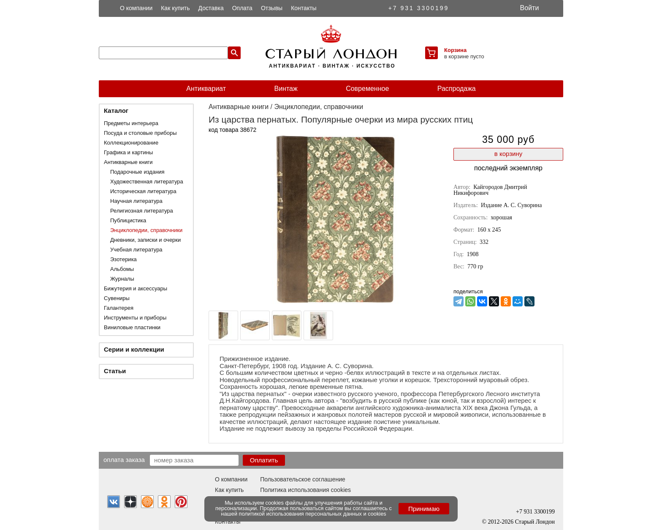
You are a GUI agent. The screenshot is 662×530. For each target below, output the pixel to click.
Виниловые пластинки (132, 327)
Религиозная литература (141, 211)
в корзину (508, 153)
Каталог (116, 110)
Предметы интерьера (131, 123)
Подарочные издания (137, 172)
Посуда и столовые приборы (140, 133)
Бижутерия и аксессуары (135, 288)
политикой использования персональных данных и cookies (312, 514)
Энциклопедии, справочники (146, 230)
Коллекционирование (131, 142)
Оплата (242, 8)
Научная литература (136, 201)
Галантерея (118, 308)
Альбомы (122, 269)
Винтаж (285, 88)
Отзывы (271, 8)
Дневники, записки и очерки (145, 240)
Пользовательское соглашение (302, 479)
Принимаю (424, 508)
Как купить (175, 8)
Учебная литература (136, 249)
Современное (367, 88)
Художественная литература (146, 181)
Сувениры (117, 298)
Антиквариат (206, 88)
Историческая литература (143, 191)
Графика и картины (128, 152)
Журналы (122, 279)
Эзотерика (123, 259)
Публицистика (128, 220)
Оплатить (264, 460)
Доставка (211, 8)
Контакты (303, 8)
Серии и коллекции (134, 349)
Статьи (115, 370)
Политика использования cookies (305, 489)
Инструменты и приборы (135, 317)
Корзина (455, 50)
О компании (136, 8)
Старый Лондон (535, 522)
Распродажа (456, 88)
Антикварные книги (128, 162)
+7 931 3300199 (418, 8)
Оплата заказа (124, 459)
